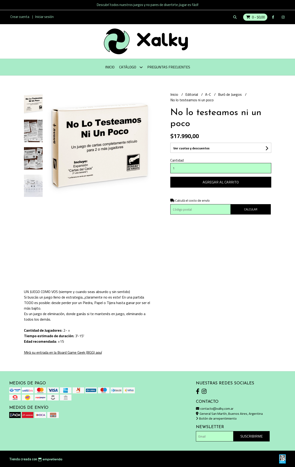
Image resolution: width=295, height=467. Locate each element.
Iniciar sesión (44, 16)
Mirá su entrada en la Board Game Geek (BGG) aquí (63, 352)
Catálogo (131, 67)
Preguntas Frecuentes (168, 67)
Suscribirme (251, 436)
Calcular (250, 209)
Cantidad (177, 160)
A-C (208, 94)
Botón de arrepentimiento (216, 418)
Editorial (192, 94)
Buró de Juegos (230, 94)
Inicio (110, 67)
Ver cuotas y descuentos (191, 148)
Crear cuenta (19, 16)
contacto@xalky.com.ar (214, 408)
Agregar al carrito (221, 182)
